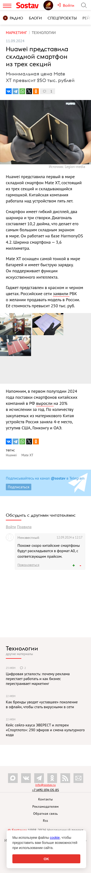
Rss (45, 820)
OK (46, 859)
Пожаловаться (28, 565)
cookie (55, 838)
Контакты (45, 799)
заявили (61, 293)
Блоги (35, 18)
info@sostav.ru (45, 785)
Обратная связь (45, 813)
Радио (13, 18)
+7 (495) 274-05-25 (45, 790)
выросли (45, 403)
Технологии (22, 648)
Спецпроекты (62, 18)
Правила (24, 526)
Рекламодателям (45, 806)
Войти (11, 526)
